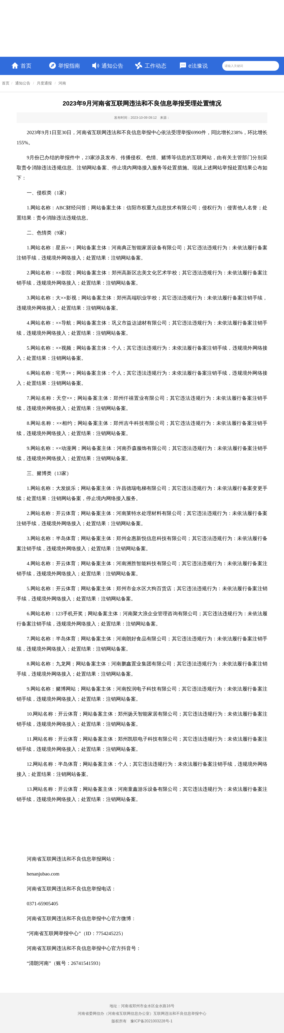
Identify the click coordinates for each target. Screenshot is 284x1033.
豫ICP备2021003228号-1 (151, 1021)
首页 (21, 65)
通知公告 (107, 65)
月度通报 (44, 83)
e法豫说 (194, 65)
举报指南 (64, 65)
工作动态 (150, 65)
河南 (62, 83)
